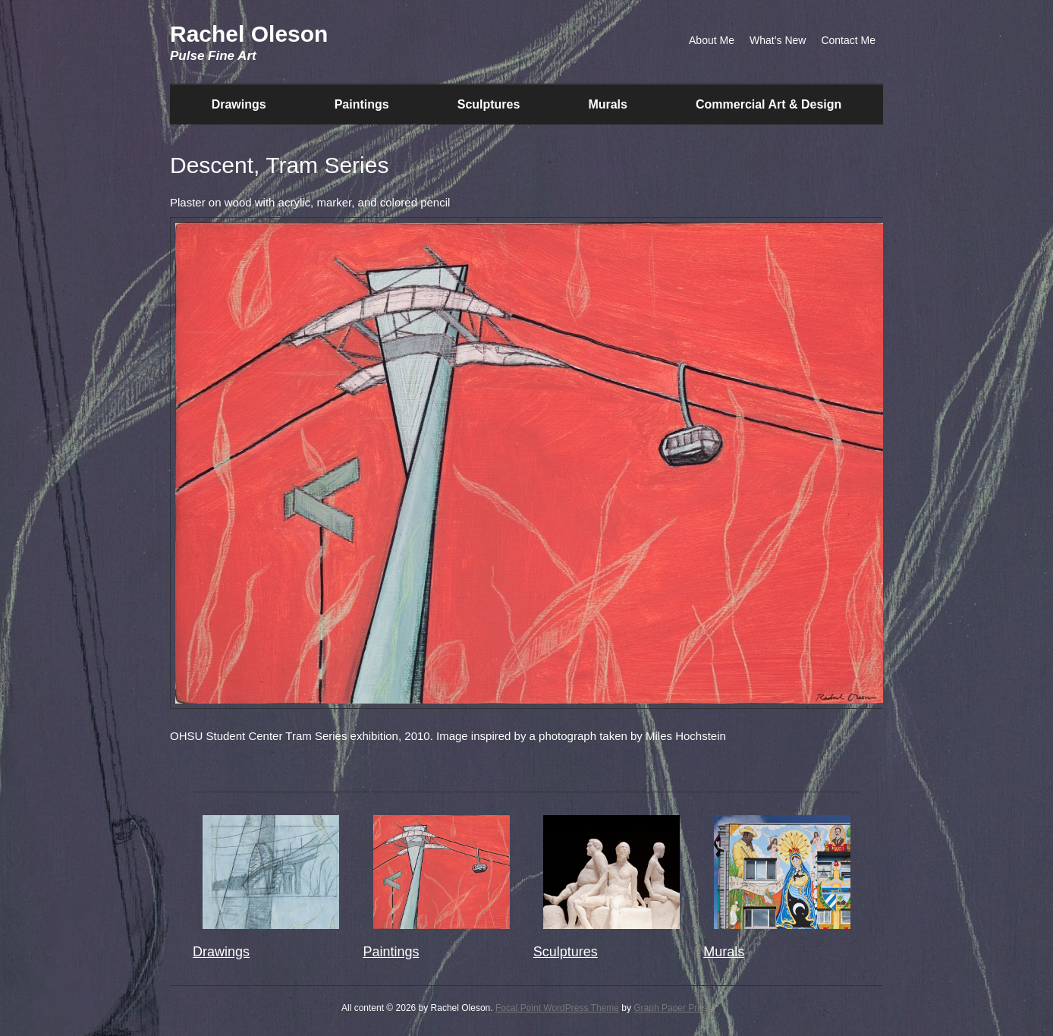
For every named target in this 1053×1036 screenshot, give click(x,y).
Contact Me (848, 40)
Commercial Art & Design (768, 104)
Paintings (362, 104)
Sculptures (488, 104)
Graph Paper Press (672, 1008)
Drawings (239, 104)
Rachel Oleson (249, 33)
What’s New (778, 40)
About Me (711, 40)
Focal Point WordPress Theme (557, 1008)
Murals (607, 104)
